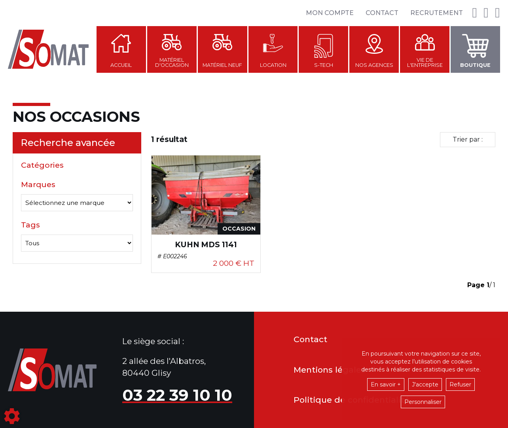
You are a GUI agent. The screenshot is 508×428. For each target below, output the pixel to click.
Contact (382, 13)
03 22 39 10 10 (177, 395)
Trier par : (468, 139)
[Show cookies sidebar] (12, 416)
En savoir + (386, 384)
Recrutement (436, 13)
